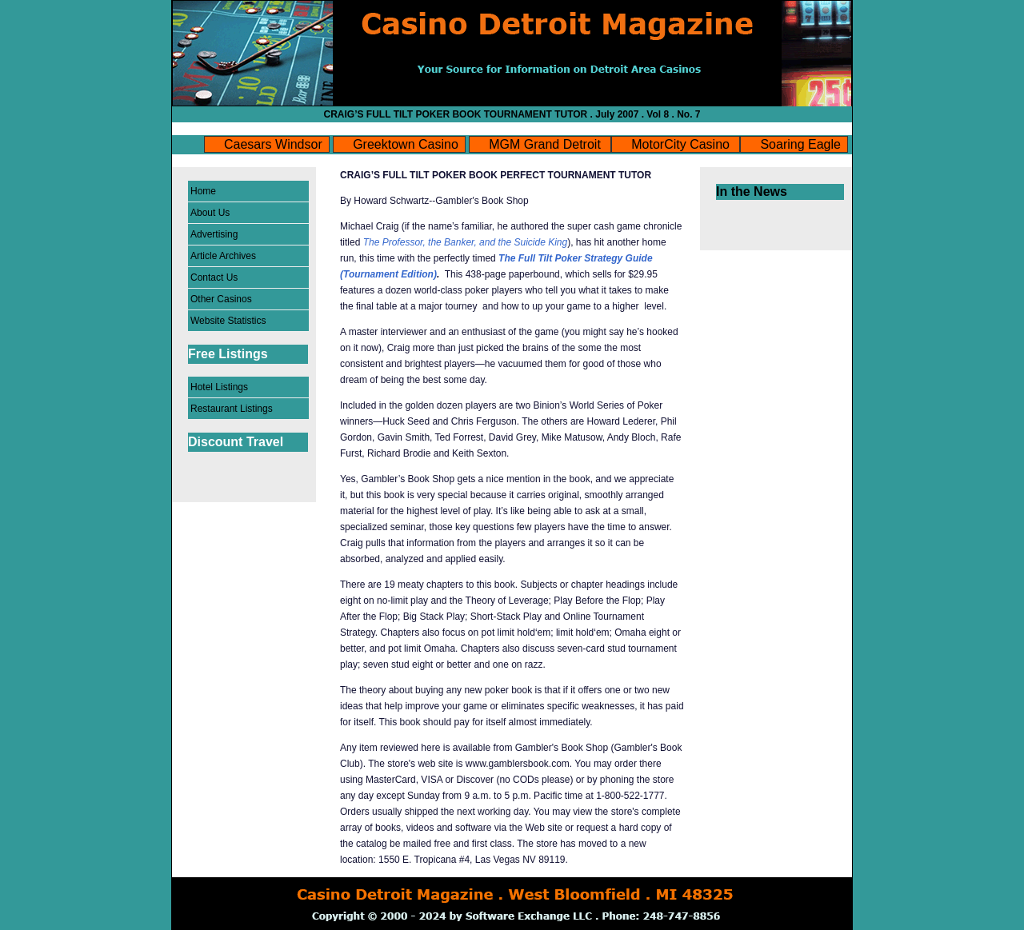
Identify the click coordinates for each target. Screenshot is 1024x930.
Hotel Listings (219, 387)
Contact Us (214, 277)
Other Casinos (221, 299)
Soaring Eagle (800, 144)
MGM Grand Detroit (546, 144)
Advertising (214, 234)
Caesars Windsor (273, 144)
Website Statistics (228, 320)
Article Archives (223, 255)
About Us (210, 212)
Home (203, 191)
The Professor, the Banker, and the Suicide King (465, 242)
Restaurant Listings (231, 408)
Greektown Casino (405, 144)
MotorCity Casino (682, 144)
